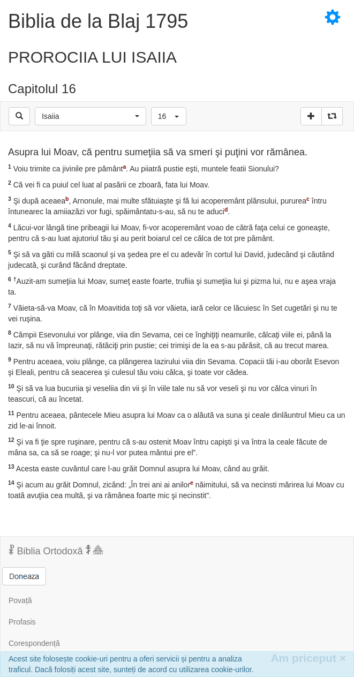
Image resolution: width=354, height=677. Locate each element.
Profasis (22, 622)
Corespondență (34, 643)
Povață (20, 600)
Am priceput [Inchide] (308, 658)
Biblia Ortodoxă (56, 550)
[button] (90, 116)
